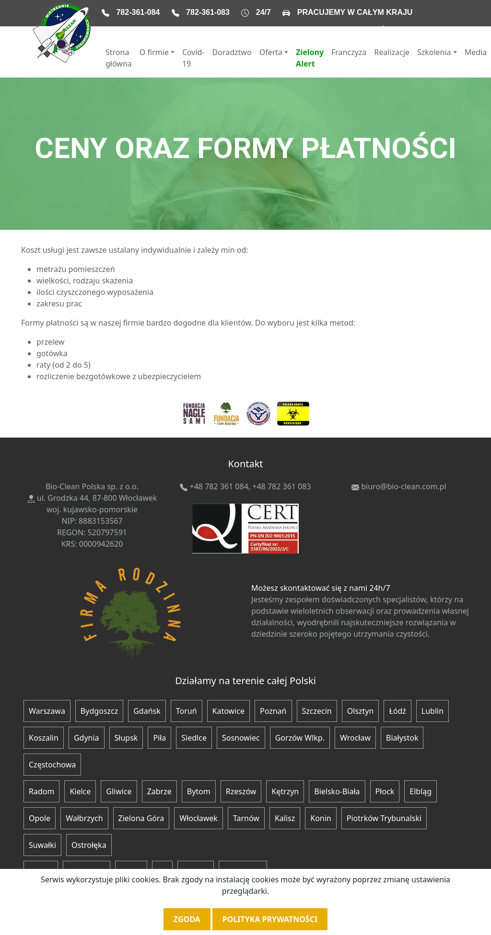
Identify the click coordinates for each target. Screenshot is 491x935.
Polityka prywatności (269, 919)
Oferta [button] (270, 52)
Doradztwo (232, 52)
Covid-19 (193, 58)
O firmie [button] (154, 52)
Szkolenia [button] (434, 52)
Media (476, 52)
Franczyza (348, 52)
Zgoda (187, 919)
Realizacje (391, 52)
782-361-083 (208, 12)
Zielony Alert (310, 58)
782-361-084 (138, 12)
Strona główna (118, 58)
